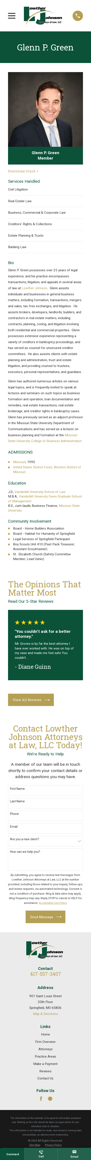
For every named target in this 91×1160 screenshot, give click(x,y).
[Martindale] (50, 1098)
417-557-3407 (45, 974)
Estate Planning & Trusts (25, 235)
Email (14, 826)
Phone (14, 814)
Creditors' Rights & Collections (30, 224)
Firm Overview (45, 1042)
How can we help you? (25, 851)
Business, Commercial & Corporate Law (37, 213)
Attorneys (45, 1049)
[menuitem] (34, 1145)
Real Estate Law (20, 201)
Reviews (45, 1071)
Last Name (17, 801)
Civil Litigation (18, 189)
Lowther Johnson (34, 288)
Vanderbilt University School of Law (40, 492)
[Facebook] (41, 1098)
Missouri (19, 462)
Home (45, 1034)
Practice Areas (45, 1056)
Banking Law (17, 247)
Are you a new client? (24, 839)
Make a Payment (45, 1064)
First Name (17, 788)
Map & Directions (45, 1014)
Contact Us (45, 1078)
